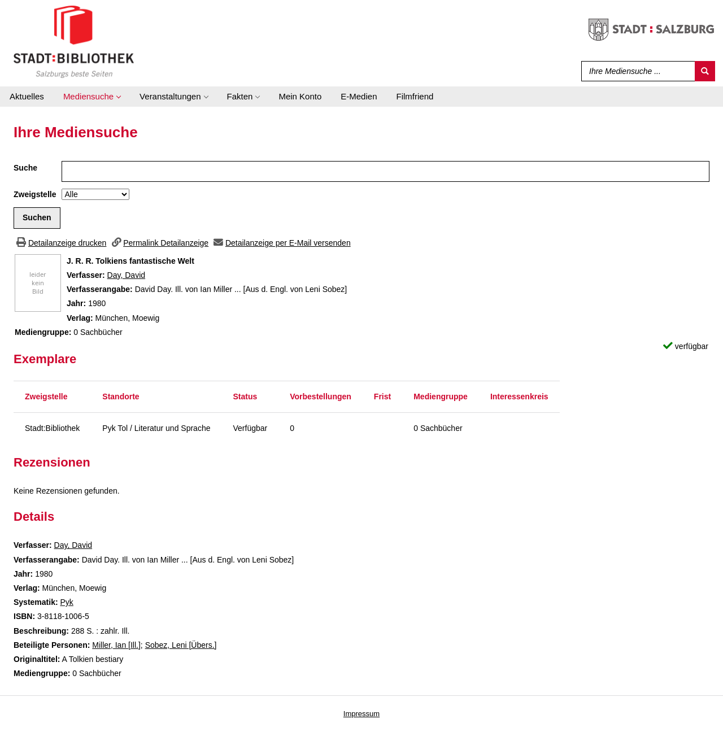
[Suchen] (705, 71)
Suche (25, 167)
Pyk (66, 602)
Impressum (361, 713)
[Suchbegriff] (635, 71)
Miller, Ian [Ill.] (116, 645)
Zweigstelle (35, 194)
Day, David (126, 275)
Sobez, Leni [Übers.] (181, 645)
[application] (91, 96)
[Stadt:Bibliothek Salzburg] (74, 41)
